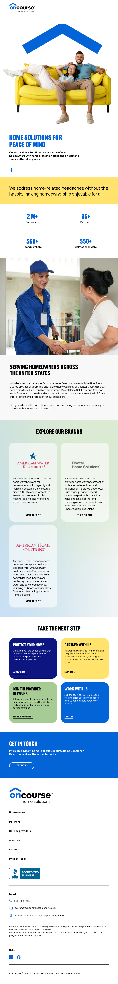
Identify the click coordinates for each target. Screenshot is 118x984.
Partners (14, 821)
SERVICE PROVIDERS (23, 716)
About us (14, 840)
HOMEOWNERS (20, 672)
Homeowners (17, 812)
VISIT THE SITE (33, 515)
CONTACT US (22, 766)
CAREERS (69, 716)
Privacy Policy (17, 858)
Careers (14, 849)
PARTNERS (70, 672)
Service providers (20, 831)
